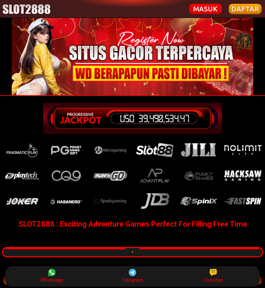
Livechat (213, 276)
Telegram (132, 276)
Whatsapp (51, 276)
